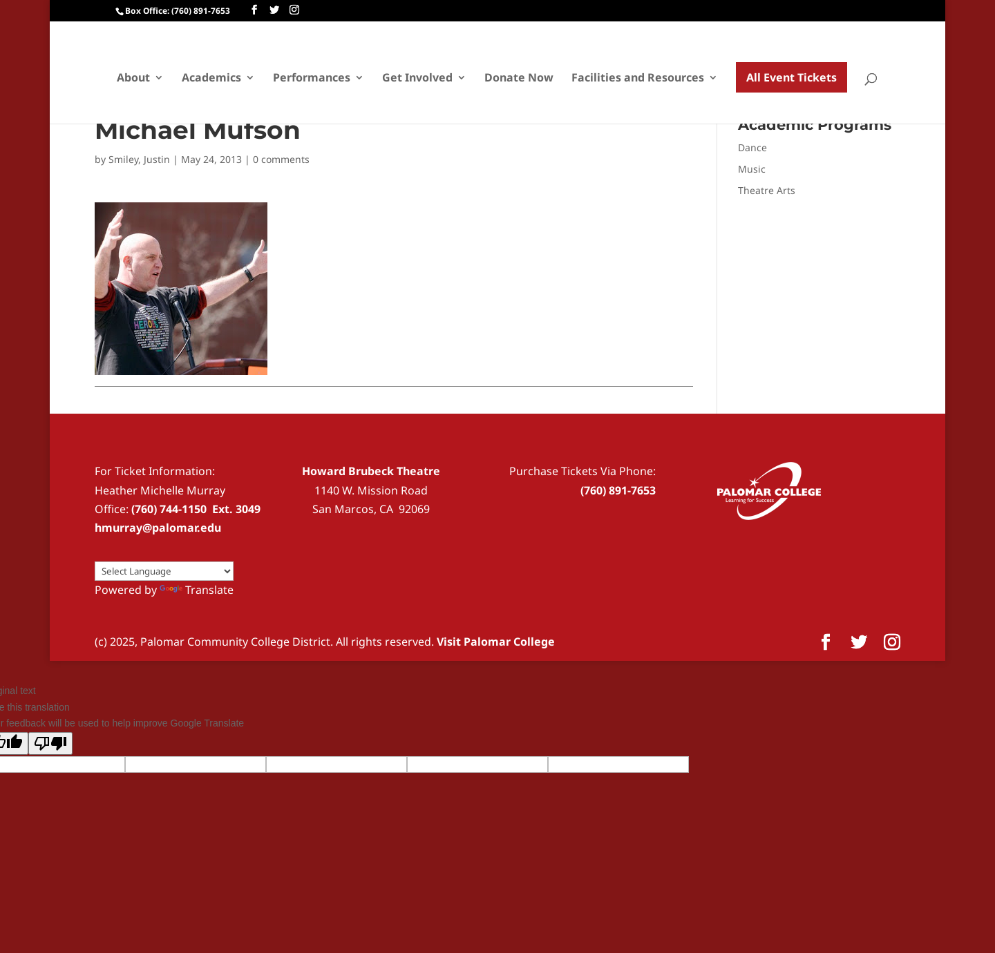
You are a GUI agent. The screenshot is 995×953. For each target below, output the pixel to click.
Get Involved (417, 79)
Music (752, 168)
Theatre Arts (766, 190)
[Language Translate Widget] (164, 571)
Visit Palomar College (496, 641)
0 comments (281, 159)
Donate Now (518, 79)
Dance (752, 147)
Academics (211, 79)
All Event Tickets (791, 77)
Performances (311, 79)
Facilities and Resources (637, 79)
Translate (197, 589)
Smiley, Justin (139, 159)
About (133, 79)
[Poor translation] (50, 743)
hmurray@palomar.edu (158, 527)
